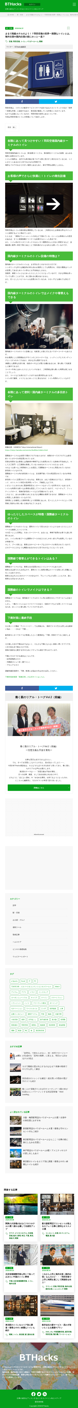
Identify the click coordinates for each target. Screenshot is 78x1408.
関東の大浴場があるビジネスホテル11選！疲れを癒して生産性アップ (20, 1226)
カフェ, (67, 1233)
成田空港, (68, 1332)
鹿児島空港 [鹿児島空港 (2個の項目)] (40, 1030)
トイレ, (23, 41)
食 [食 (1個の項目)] (31, 1030)
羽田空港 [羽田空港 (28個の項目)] (24, 1025)
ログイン (32, 4)
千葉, (28, 1236)
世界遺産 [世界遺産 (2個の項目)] (53, 1008)
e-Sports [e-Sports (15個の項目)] (14, 981)
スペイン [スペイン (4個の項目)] (44, 998)
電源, (48, 1236)
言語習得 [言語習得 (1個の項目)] (52, 1025)
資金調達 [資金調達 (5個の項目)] (62, 1025)
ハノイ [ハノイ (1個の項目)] (27, 1003)
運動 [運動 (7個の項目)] (12, 1030)
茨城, (11, 1236)
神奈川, (12, 1238)
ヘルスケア (17, 942)
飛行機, (56, 1334)
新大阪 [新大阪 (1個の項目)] (54, 1019)
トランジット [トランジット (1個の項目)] (16, 1003)
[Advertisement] (27, 815)
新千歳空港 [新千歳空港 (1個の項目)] (44, 1019)
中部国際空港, (59, 1332)
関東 (41, 41)
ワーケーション (65, 1334)
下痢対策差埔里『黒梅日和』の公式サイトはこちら (25, 677)
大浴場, (31, 1233)
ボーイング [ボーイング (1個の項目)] (54, 1003)
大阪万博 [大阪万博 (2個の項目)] (58, 1014)
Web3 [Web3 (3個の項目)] (57, 987)
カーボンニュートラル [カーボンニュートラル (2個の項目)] (19, 998)
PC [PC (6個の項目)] (35, 981)
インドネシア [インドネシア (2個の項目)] (43, 992)
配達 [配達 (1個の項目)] (19, 1030)
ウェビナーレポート (20, 956)
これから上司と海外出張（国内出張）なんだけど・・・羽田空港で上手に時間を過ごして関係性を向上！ (56, 1278)
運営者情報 (39, 1402)
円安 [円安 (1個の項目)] (42, 1014)
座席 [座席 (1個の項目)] (23, 1019)
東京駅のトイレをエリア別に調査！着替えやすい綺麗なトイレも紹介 (20, 1327)
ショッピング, (58, 1289)
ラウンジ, (49, 1286)
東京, (32, 1236)
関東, (11, 1334)
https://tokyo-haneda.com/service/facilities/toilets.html (26, 450)
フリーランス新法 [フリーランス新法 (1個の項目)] (39, 1003)
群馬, (19, 1236)
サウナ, (12, 1233)
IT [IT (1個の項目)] (29, 981)
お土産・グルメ (19, 920)
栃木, (15, 1236)
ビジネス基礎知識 (19, 949)
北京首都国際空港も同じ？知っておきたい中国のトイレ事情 (20, 1275)
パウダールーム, (32, 41)
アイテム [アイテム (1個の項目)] (14, 992)
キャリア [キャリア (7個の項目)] (34, 998)
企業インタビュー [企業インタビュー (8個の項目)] (17, 1014)
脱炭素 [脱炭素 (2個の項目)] (42, 1025)
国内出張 (30, 1334)
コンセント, (50, 1233)
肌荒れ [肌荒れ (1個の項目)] (34, 1025)
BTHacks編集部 (20, 47)
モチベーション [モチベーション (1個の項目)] (16, 1008)
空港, (11, 41)
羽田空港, (17, 41)
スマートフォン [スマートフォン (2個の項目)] (56, 998)
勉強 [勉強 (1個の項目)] (49, 1014)
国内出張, (49, 1289)
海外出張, (68, 1286)
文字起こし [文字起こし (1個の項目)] (32, 1019)
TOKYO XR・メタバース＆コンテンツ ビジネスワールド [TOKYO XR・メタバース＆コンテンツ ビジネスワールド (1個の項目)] (31, 987)
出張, (57, 1233)
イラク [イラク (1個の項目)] (32, 992)
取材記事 (16, 935)
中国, (11, 1281)
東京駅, (22, 1334)
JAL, (52, 1332)
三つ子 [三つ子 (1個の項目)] (43, 1008)
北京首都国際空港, (20, 1281)
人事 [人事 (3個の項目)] (61, 1008)
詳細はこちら (39, 788)
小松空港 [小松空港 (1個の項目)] (14, 1019)
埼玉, (24, 1236)
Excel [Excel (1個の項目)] (23, 981)
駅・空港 (9, 28)
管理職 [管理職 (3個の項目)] (62, 1019)
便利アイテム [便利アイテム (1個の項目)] (32, 1014)
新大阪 (52, 1236)
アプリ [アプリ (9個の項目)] (23, 992)
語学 (14, 905)
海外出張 (12, 1283)
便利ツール (17, 927)
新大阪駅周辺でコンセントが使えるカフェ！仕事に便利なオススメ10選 (56, 1226)
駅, (26, 1334)
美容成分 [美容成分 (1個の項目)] (14, 1025)
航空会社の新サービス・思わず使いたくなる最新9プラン (56, 1326)
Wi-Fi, (61, 1233)
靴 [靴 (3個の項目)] (26, 1030)
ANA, (48, 1332)
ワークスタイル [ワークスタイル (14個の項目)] (31, 1008)
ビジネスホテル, (21, 1233)
